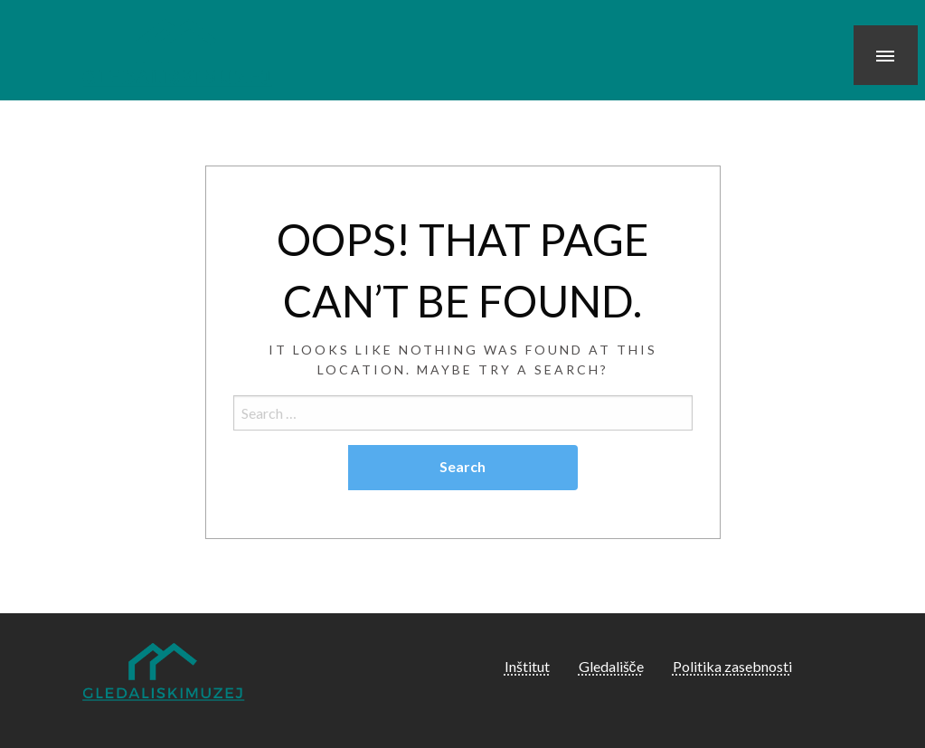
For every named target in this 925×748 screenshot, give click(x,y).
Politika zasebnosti (732, 666)
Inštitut (527, 666)
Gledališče (611, 666)
